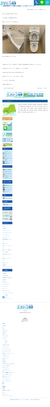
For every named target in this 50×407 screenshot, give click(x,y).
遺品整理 (3, 388)
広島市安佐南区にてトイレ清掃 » (42, 88)
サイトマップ (5, 288)
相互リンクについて (6, 290)
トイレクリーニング (6, 234)
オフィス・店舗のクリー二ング (7, 374)
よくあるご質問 (5, 275)
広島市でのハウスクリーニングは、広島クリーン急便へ (13, 76)
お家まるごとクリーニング (6, 370)
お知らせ (4, 226)
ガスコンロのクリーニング (6, 351)
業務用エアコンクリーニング (6, 376)
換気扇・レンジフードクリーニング (7, 353)
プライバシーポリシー (6, 284)
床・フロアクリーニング (6, 377)
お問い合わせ (4, 334)
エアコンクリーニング (6, 230)
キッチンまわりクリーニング (7, 232)
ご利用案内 (4, 273)
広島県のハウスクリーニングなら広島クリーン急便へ (24, 399)
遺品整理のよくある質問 (6, 390)
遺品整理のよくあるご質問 (7, 277)
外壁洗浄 (3, 360)
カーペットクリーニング (6, 379)
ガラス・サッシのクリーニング (7, 381)
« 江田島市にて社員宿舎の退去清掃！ (8, 88)
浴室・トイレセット (5, 367)
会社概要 (4, 279)
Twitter (5, 297)
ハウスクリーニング (5, 346)
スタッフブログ (5, 286)
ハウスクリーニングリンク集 (7, 292)
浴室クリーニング (5, 262)
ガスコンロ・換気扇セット (6, 365)
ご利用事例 (40, 9)
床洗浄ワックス (5, 243)
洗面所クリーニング (5, 358)
